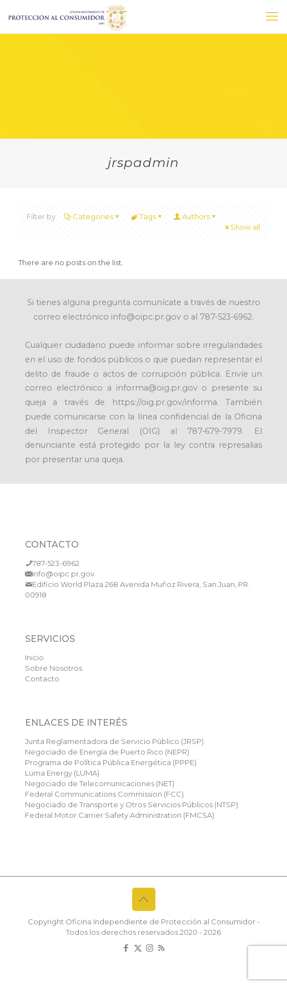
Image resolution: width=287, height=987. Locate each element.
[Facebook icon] (126, 948)
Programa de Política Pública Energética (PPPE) (111, 762)
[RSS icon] (161, 948)
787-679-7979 (214, 431)
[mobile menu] (272, 16)
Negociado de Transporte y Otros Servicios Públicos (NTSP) (131, 804)
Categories (92, 216)
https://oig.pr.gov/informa (164, 402)
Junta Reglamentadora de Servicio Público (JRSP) (114, 741)
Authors (195, 216)
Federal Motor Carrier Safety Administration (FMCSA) (119, 815)
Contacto (42, 678)
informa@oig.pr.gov (157, 388)
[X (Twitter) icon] (138, 948)
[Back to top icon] (143, 899)
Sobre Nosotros (53, 668)
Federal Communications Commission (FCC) (104, 793)
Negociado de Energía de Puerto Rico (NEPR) (107, 751)
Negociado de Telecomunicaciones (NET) (99, 783)
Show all (241, 226)
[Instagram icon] (149, 948)
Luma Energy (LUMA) (62, 772)
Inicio (34, 657)
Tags (146, 216)
